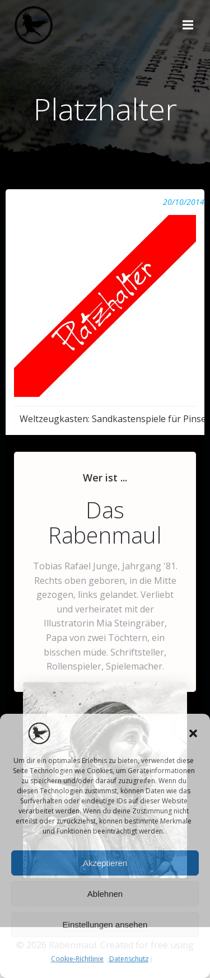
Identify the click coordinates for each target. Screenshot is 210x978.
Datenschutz (128, 958)
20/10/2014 (183, 201)
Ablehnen (105, 894)
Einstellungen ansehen (105, 924)
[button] (193, 733)
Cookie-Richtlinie (77, 958)
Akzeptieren (105, 863)
